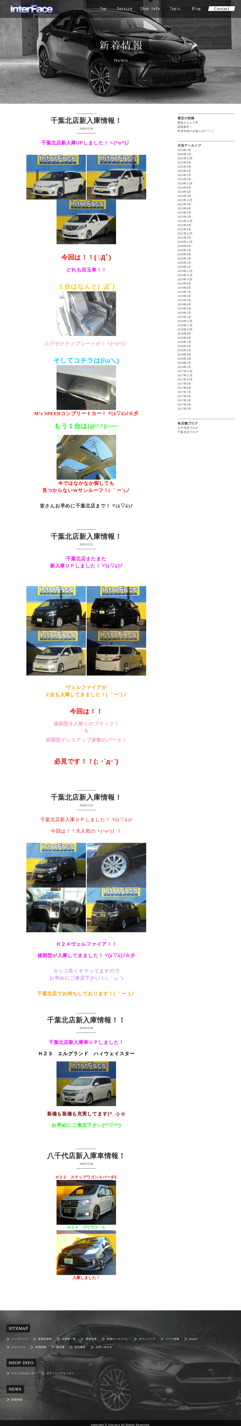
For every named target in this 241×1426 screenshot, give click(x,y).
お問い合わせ (108, 1345)
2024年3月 (184, 196)
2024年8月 (184, 187)
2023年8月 (184, 208)
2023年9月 (184, 204)
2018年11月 (185, 325)
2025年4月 (184, 170)
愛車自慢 (95, 1338)
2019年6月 (184, 296)
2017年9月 (184, 383)
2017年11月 (185, 375)
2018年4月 (184, 354)
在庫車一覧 (71, 1338)
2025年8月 (184, 162)
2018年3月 (184, 358)
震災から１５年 (188, 122)
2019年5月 (184, 300)
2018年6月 (184, 346)
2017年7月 (184, 392)
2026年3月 (184, 150)
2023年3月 (184, 216)
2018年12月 (185, 321)
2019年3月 (184, 308)
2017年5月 (184, 400)
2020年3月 (184, 258)
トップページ (20, 1338)
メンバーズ (19, 1345)
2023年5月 (184, 212)
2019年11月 (185, 275)
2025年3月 (184, 175)
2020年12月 (185, 241)
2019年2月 (184, 312)
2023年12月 (185, 200)
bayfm (201, 1338)
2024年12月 (185, 183)
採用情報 (42, 1345)
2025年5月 (184, 166)
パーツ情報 (179, 1338)
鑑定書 (62, 1345)
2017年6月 (184, 396)
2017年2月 (184, 408)
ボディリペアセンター (63, 1371)
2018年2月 (184, 362)
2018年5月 (184, 350)
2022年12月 (185, 221)
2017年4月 (184, 404)
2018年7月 (184, 342)
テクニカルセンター (25, 1371)
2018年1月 (184, 367)
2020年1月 (184, 266)
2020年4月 (184, 254)
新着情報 (17, 1396)
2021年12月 (185, 233)
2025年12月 (185, 158)
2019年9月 (184, 283)
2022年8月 (184, 225)
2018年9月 (184, 333)
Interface (114, 1421)
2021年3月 (184, 237)
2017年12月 (185, 371)
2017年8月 (184, 387)
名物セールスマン (122, 1338)
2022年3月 (184, 229)
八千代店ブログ (188, 427)
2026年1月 (184, 154)
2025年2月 (184, 179)
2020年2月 (184, 262)
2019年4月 (184, 304)
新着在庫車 (46, 1338)
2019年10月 (185, 279)
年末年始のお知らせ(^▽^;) (195, 131)
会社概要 (83, 1345)
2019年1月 (184, 317)
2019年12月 (185, 271)
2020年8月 (184, 246)
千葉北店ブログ (188, 432)
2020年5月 (184, 250)
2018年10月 (185, 329)
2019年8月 (184, 287)
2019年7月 (184, 291)
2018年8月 (184, 337)
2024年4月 (184, 191)
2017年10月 (185, 379)
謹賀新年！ (185, 126)
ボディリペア (153, 1338)
